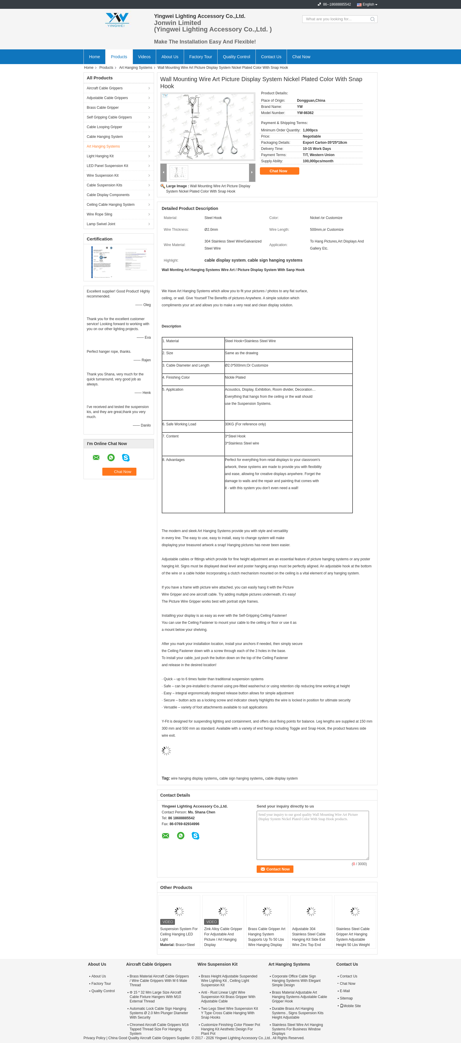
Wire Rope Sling (99, 214)
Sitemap (346, 998)
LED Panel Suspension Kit (107, 166)
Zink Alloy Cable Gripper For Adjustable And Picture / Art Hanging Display (223, 937)
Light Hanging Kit (100, 156)
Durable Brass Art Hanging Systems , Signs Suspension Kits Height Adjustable (297, 1013)
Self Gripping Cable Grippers (109, 117)
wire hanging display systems (194, 778)
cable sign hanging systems (241, 778)
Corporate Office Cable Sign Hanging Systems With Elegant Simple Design (296, 980)
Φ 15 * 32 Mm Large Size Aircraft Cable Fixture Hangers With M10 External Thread (155, 996)
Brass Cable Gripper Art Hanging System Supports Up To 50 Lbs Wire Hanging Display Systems (266, 939)
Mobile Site (350, 1006)
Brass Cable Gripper (103, 108)
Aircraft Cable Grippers (105, 88)
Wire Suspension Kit (102, 175)
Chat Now (301, 56)
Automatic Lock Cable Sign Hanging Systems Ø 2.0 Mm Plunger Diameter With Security (159, 1013)
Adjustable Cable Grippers (107, 98)
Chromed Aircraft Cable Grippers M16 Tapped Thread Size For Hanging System (159, 1029)
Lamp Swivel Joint (101, 224)
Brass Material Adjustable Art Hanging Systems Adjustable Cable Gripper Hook (299, 996)
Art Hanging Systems (135, 68)
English (368, 4)
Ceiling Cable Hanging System (111, 205)
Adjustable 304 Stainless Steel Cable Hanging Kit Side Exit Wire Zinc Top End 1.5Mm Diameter (309, 939)
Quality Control (236, 56)
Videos (144, 56)
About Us (169, 56)
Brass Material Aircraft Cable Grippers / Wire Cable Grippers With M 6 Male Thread (159, 980)
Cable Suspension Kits (104, 185)
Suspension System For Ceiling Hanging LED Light (179, 934)
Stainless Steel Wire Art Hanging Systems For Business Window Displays (297, 1029)
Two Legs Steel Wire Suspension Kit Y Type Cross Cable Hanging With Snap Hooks (229, 1013)
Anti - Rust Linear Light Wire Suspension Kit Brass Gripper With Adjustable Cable (228, 996)
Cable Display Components (108, 195)
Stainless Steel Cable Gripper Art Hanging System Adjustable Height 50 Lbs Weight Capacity (353, 939)
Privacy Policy (94, 1038)
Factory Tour (200, 56)
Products (119, 56)
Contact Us (271, 56)
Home (94, 56)
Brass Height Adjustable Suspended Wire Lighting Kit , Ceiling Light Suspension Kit (229, 980)
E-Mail (345, 991)
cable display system (281, 778)
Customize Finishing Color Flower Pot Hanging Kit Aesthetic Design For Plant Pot (230, 1029)
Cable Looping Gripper (104, 127)
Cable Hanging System (105, 137)
